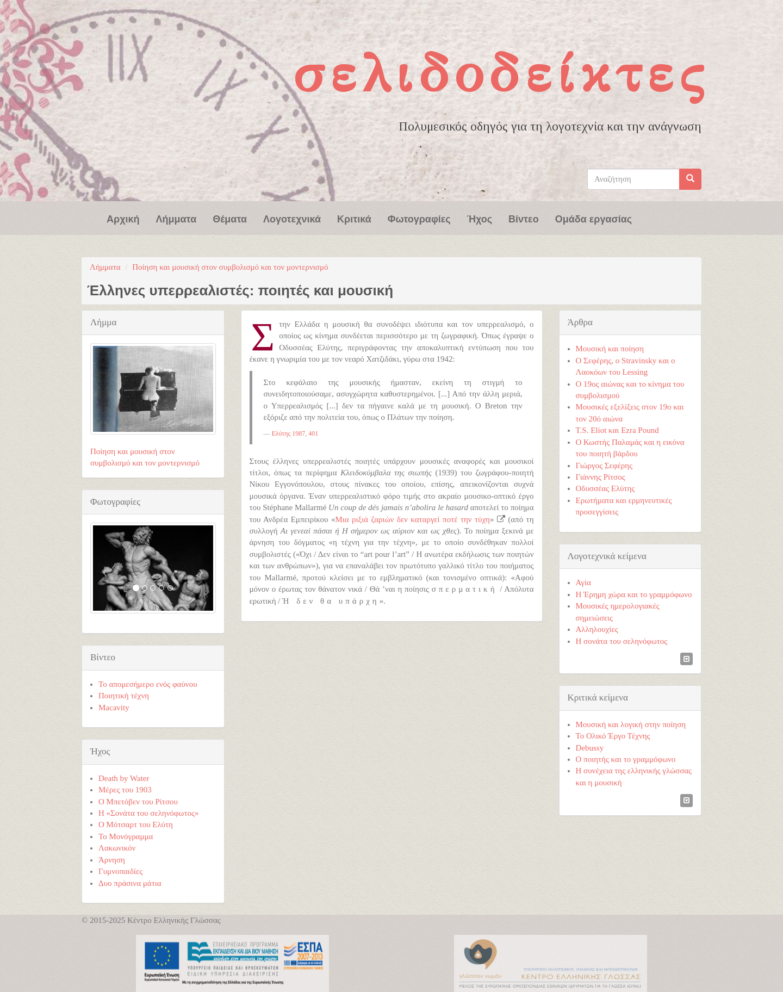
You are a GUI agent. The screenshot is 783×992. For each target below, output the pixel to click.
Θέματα (230, 218)
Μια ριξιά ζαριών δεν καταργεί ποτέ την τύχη (412, 519)
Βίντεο (523, 218)
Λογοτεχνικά (292, 218)
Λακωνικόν (116, 848)
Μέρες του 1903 (125, 789)
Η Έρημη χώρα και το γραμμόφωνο (634, 594)
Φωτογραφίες (419, 218)
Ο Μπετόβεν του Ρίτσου (138, 801)
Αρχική (123, 218)
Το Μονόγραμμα (125, 836)
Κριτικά (354, 218)
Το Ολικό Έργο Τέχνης (613, 735)
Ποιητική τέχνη (123, 695)
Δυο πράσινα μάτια (129, 883)
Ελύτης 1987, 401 (295, 433)
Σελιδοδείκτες (501, 73)
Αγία (583, 582)
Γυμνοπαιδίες (120, 871)
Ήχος (479, 218)
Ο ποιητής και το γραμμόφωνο (626, 759)
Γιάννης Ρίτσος (600, 477)
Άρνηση (111, 859)
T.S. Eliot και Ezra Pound (617, 430)
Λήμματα (176, 218)
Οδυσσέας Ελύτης (605, 488)
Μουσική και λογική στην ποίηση (631, 724)
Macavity (113, 707)
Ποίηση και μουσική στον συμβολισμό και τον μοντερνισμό (230, 267)
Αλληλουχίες (597, 629)
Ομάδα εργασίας (593, 218)
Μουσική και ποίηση (610, 348)
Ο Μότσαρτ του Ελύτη (135, 824)
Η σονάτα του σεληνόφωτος (622, 641)
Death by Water (123, 778)
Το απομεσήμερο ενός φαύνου (147, 684)
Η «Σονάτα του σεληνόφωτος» (148, 813)
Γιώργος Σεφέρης (604, 465)
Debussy (590, 747)
